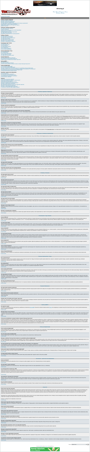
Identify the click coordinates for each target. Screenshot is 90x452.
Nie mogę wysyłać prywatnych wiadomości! (8, 57)
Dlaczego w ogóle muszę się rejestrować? (8, 21)
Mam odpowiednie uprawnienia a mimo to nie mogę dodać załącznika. (12, 84)
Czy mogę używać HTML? (5, 44)
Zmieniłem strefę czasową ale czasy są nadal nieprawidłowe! (11, 30)
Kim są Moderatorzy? (4, 52)
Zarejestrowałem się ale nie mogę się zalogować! (9, 24)
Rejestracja (58, 13)
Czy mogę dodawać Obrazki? (6, 46)
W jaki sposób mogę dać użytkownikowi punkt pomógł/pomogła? (11, 69)
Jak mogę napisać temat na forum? (7, 36)
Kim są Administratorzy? (5, 51)
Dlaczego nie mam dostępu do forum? (7, 40)
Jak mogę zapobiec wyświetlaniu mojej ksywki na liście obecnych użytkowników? (14, 23)
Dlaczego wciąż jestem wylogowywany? (7, 22)
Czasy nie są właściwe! (5, 29)
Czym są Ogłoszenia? (4, 47)
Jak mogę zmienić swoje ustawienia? (7, 28)
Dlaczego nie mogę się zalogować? (7, 20)
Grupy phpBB (32, 307)
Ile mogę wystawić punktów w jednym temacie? (9, 70)
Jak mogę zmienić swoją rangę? (6, 32)
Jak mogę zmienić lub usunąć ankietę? (7, 39)
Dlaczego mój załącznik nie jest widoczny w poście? (9, 82)
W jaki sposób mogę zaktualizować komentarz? (9, 81)
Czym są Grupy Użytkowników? (6, 53)
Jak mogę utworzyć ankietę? (5, 38)
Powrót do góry (3, 97)
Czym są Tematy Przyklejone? (6, 48)
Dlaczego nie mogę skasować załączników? (8, 85)
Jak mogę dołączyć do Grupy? (6, 54)
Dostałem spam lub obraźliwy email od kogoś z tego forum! (11, 59)
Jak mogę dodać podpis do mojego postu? (8, 37)
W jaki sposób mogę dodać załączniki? (7, 79)
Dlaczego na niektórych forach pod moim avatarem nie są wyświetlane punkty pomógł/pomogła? (17, 68)
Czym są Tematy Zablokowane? (6, 49)
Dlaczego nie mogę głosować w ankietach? (8, 41)
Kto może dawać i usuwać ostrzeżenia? (7, 74)
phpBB (41, 446)
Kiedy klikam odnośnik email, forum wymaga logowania (10, 33)
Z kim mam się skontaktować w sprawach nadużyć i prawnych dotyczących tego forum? (15, 63)
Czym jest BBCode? (4, 43)
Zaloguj (62, 13)
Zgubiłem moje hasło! (4, 25)
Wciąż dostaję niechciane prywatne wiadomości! (9, 58)
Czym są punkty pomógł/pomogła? (6, 66)
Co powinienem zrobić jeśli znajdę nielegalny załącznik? (10, 87)
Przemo (50, 307)
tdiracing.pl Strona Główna (5, 16)
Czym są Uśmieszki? (4, 45)
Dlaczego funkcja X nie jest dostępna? (7, 62)
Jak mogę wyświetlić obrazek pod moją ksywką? (9, 31)
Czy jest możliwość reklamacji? (6, 76)
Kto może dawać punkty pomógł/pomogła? (8, 67)
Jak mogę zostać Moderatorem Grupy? (7, 55)
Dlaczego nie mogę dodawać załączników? (8, 83)
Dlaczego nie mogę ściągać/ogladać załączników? (9, 86)
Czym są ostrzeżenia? (4, 73)
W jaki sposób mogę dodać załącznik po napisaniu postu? (10, 80)
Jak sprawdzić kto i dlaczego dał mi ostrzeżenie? (9, 75)
